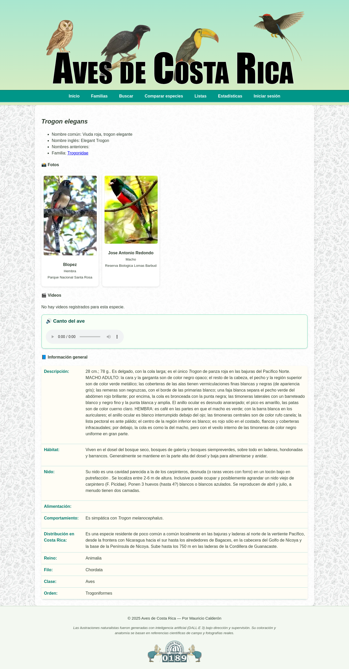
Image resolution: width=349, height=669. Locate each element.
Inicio (74, 96)
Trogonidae (77, 153)
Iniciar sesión (267, 96)
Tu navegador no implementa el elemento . (85, 337)
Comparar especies (164, 96)
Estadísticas (230, 96)
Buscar (126, 96)
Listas (200, 96)
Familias (99, 96)
